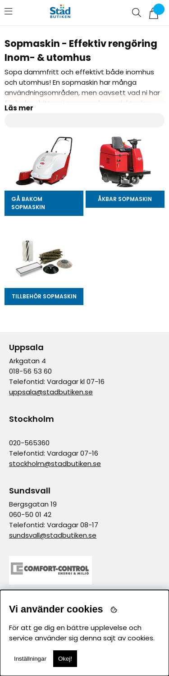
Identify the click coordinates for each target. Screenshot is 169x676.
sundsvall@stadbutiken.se (52, 535)
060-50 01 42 (30, 514)
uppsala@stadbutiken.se (51, 392)
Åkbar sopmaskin (125, 199)
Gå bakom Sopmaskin (28, 203)
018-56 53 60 (30, 371)
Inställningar (30, 658)
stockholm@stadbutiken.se (55, 463)
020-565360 (29, 443)
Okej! (65, 658)
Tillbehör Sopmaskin (44, 296)
